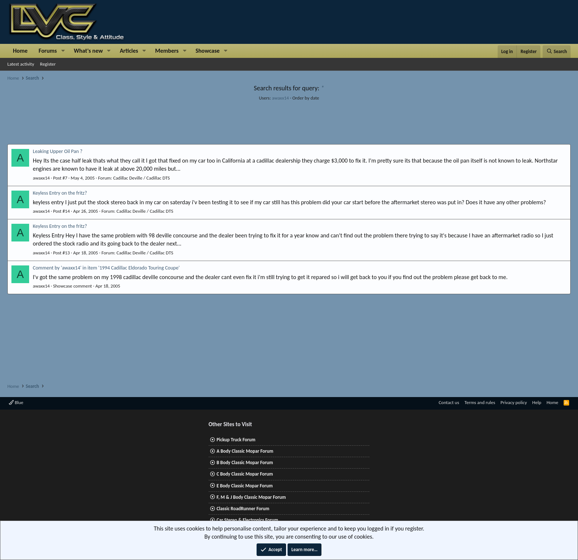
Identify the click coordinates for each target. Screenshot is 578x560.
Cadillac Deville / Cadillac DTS (141, 178)
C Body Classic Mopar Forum (244, 474)
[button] (63, 51)
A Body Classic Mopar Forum (244, 451)
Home (20, 50)
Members (167, 50)
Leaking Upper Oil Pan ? (57, 151)
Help (536, 402)
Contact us (449, 402)
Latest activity (20, 64)
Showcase (207, 50)
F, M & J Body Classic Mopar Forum (251, 497)
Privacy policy (514, 402)
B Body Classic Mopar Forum (244, 462)
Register (48, 64)
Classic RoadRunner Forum (242, 508)
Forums (48, 50)
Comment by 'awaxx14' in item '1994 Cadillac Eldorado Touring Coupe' (106, 268)
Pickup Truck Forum (235, 439)
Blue (16, 402)
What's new (88, 50)
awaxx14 (280, 98)
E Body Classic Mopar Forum (244, 485)
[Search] (557, 51)
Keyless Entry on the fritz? (60, 193)
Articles (129, 50)
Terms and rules (479, 402)
